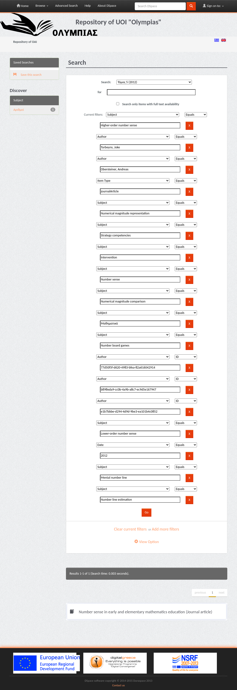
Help (88, 6)
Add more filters (165, 529)
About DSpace (107, 6)
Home (22, 6)
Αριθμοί (18, 110)
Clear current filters (130, 529)
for (100, 92)
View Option (146, 541)
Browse (41, 6)
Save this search (27, 75)
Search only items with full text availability (147, 104)
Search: (106, 82)
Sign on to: (213, 6)
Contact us (118, 685)
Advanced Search (66, 6)
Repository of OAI (25, 42)
